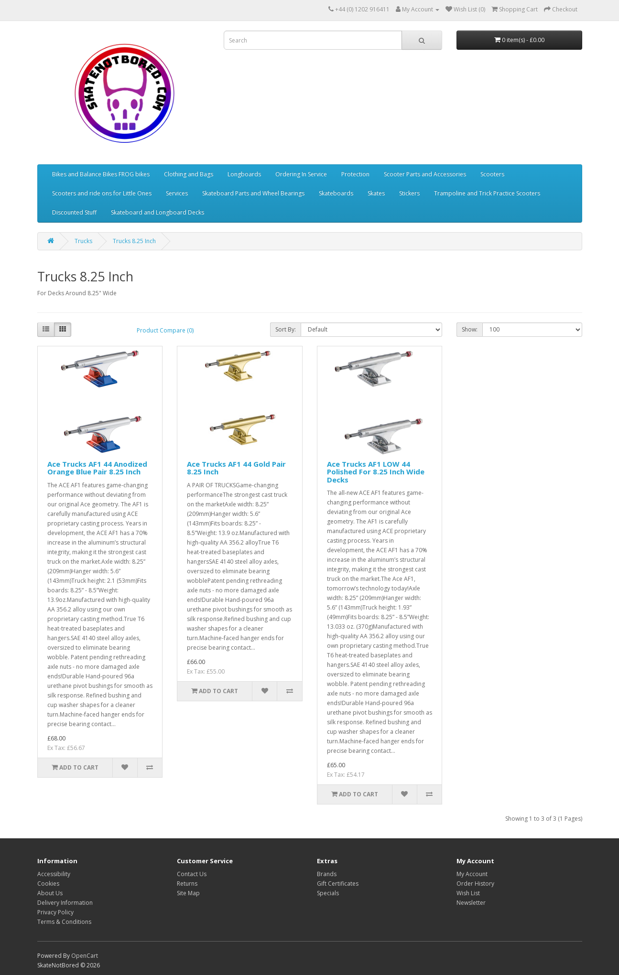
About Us (50, 893)
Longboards (244, 174)
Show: (470, 329)
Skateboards (336, 193)
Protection (355, 174)
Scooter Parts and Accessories (425, 174)
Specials (328, 893)
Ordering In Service (301, 174)
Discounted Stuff (74, 212)
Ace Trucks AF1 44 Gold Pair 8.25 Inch (236, 468)
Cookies (48, 883)
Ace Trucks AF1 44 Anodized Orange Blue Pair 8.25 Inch (97, 468)
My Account (472, 874)
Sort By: (285, 329)
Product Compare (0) (165, 330)
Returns (187, 883)
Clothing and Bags (188, 174)
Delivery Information (65, 903)
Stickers (409, 193)
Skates (376, 193)
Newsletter (471, 903)
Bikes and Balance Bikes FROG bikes (101, 174)
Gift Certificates (337, 883)
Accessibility (53, 874)
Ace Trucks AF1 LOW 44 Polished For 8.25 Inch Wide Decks (375, 471)
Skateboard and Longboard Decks (157, 212)
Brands (327, 874)
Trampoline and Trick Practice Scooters (487, 193)
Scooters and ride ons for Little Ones (102, 193)
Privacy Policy (55, 912)
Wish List (468, 893)
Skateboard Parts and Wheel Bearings (253, 193)
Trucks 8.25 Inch (134, 241)
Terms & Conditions (64, 922)
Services (177, 193)
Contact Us (191, 874)
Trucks (83, 241)
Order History (475, 883)
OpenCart (84, 956)
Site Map (188, 893)
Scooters (492, 174)
